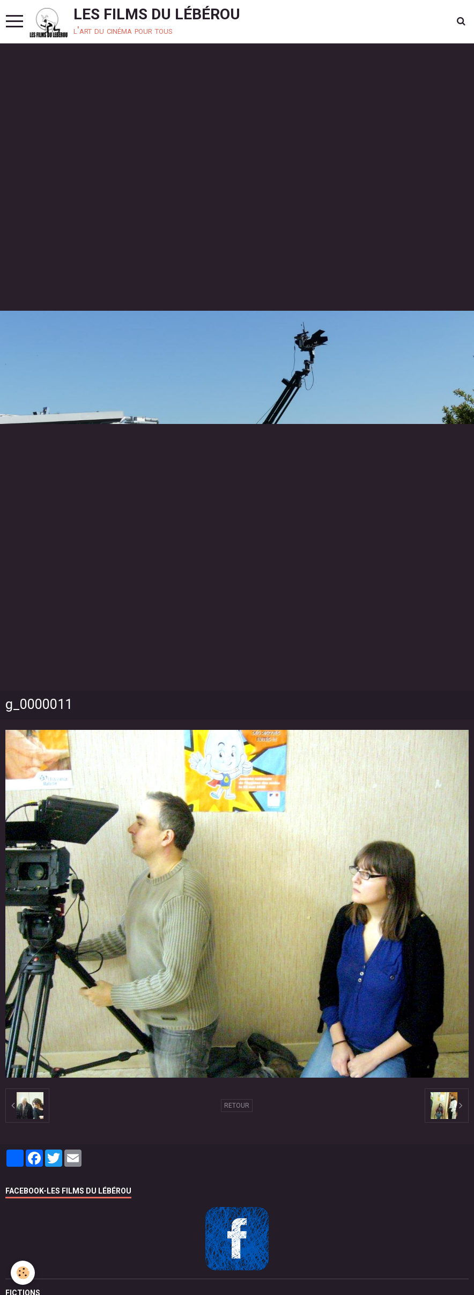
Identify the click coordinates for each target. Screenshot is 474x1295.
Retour (236, 1105)
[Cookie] (23, 1273)
